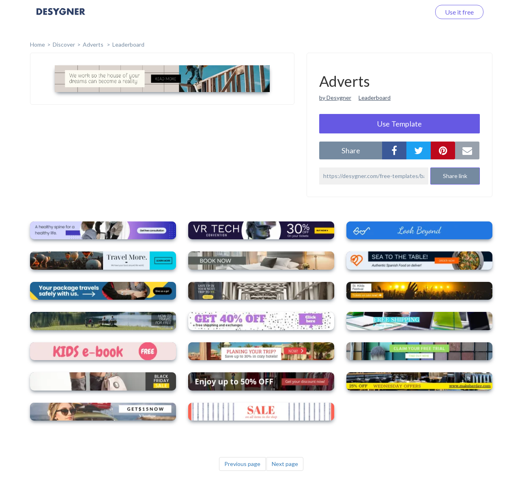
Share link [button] (455, 175)
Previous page (242, 463)
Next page (285, 463)
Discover (64, 44)
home (37, 44)
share (351, 150)
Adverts (94, 44)
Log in (411, 12)
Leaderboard (128, 44)
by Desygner (335, 97)
